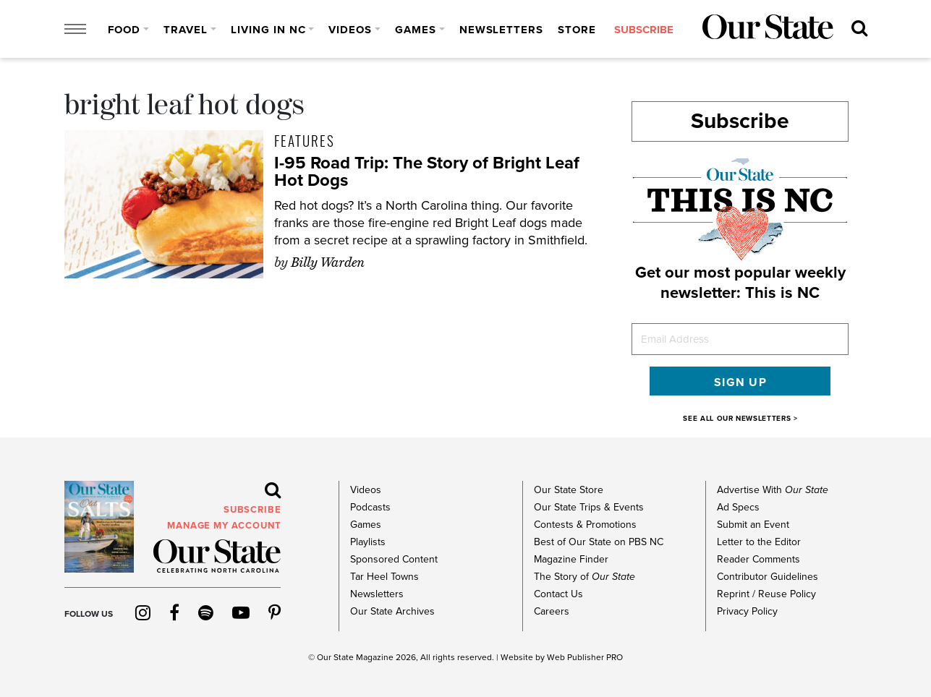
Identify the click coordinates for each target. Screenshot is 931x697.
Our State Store (568, 490)
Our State (335, 657)
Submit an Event (753, 524)
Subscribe (740, 121)
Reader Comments (758, 559)
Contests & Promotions (585, 524)
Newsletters (501, 29)
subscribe (643, 29)
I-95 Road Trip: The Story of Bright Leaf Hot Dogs (426, 172)
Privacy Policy (747, 611)
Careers (551, 611)
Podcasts (370, 507)
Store (577, 29)
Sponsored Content (394, 559)
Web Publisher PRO (585, 657)
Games (415, 29)
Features (304, 140)
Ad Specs (738, 507)
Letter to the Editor (759, 542)
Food (124, 29)
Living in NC (268, 29)
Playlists (368, 542)
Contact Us (558, 594)
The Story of (584, 576)
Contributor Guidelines (767, 576)
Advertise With (772, 490)
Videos (350, 29)
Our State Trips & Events (589, 507)
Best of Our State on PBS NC (598, 542)
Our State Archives (392, 611)
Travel (185, 29)
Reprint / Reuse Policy (766, 594)
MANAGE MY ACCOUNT (224, 525)
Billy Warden (328, 262)
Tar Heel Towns (384, 576)
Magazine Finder (571, 559)
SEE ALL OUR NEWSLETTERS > (740, 418)
